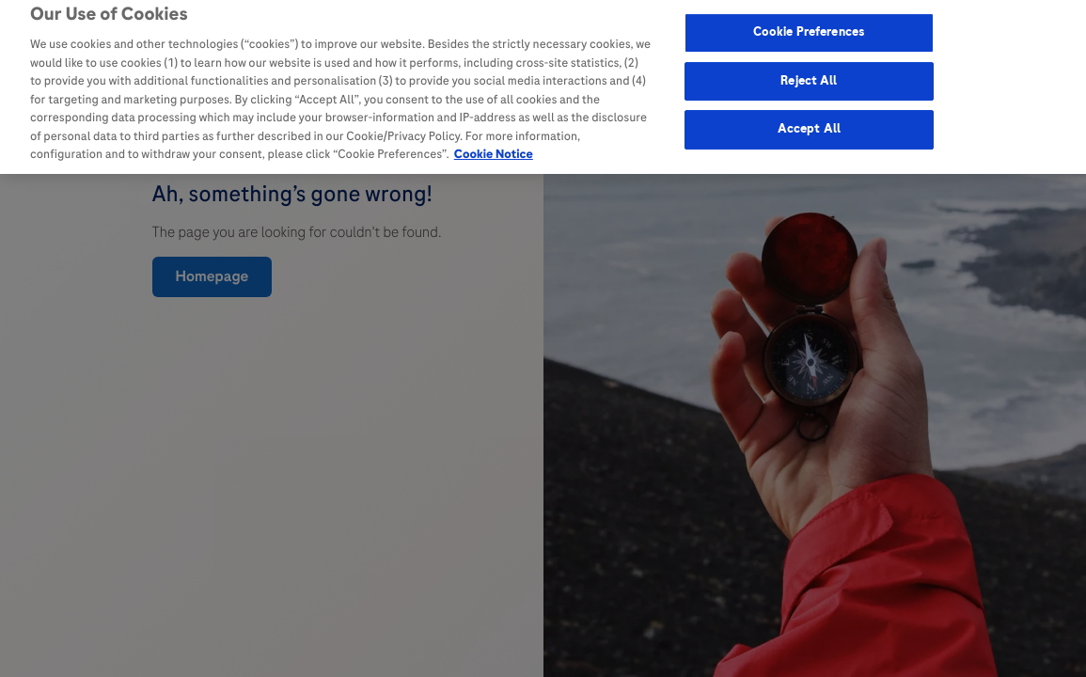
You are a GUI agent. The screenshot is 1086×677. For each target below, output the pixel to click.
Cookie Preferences (809, 28)
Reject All (808, 76)
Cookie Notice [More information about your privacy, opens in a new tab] (493, 150)
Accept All (809, 125)
